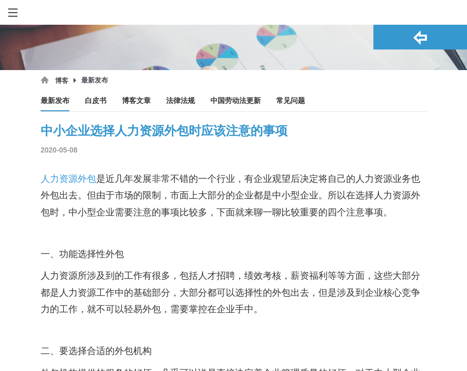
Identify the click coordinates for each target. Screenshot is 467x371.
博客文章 (136, 101)
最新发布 (55, 101)
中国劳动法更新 (235, 101)
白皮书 (95, 101)
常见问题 (290, 101)
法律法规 (180, 101)
